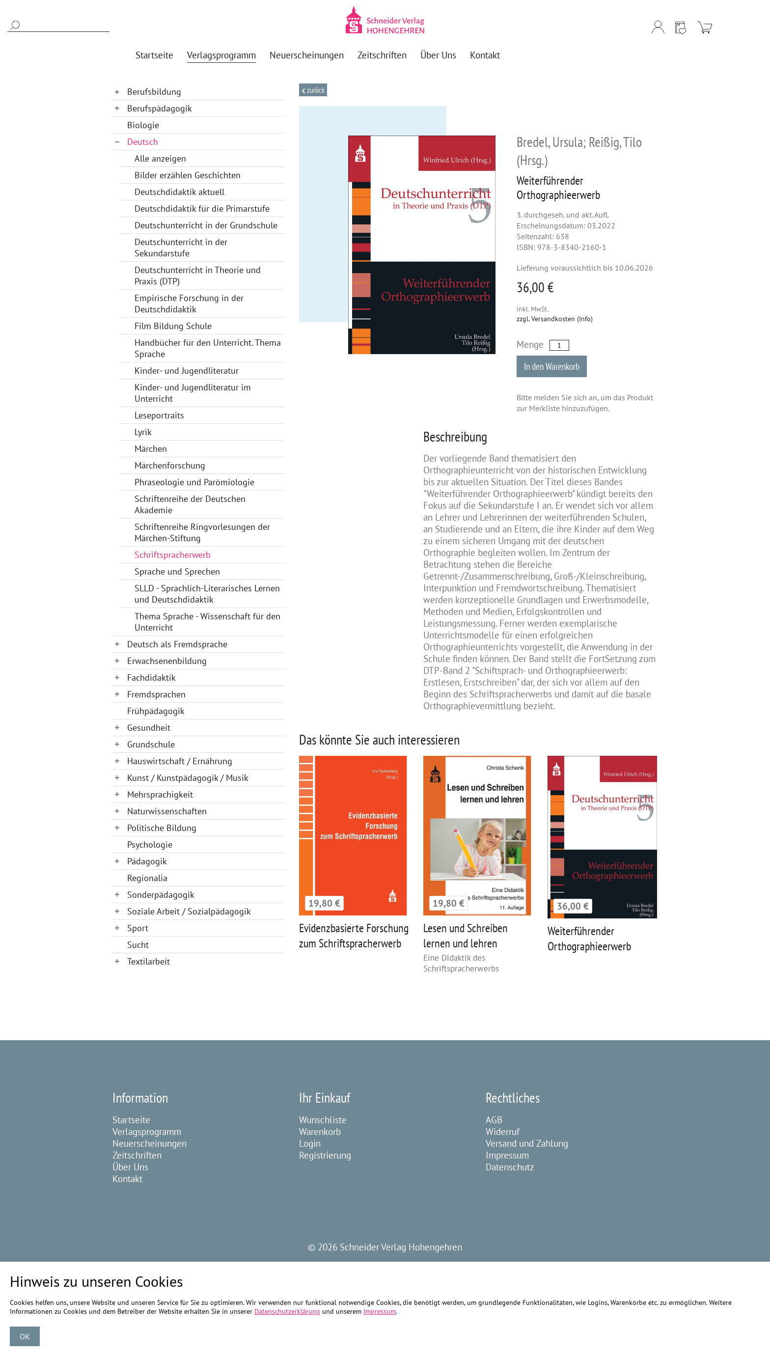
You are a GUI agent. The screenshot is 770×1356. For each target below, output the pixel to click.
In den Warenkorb (551, 366)
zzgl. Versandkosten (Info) (555, 318)
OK (25, 1336)
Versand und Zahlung (527, 1143)
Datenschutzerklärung (287, 1311)
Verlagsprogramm (146, 1131)
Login (310, 1143)
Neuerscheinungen (149, 1143)
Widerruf (503, 1131)
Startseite (131, 1120)
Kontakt (127, 1179)
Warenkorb (320, 1131)
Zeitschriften (137, 1155)
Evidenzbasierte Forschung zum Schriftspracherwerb (354, 935)
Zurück (315, 90)
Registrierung (325, 1155)
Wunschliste (323, 1120)
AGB (494, 1120)
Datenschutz (510, 1167)
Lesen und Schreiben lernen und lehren (465, 935)
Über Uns (130, 1167)
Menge (530, 344)
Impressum (507, 1155)
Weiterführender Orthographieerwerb (589, 938)
